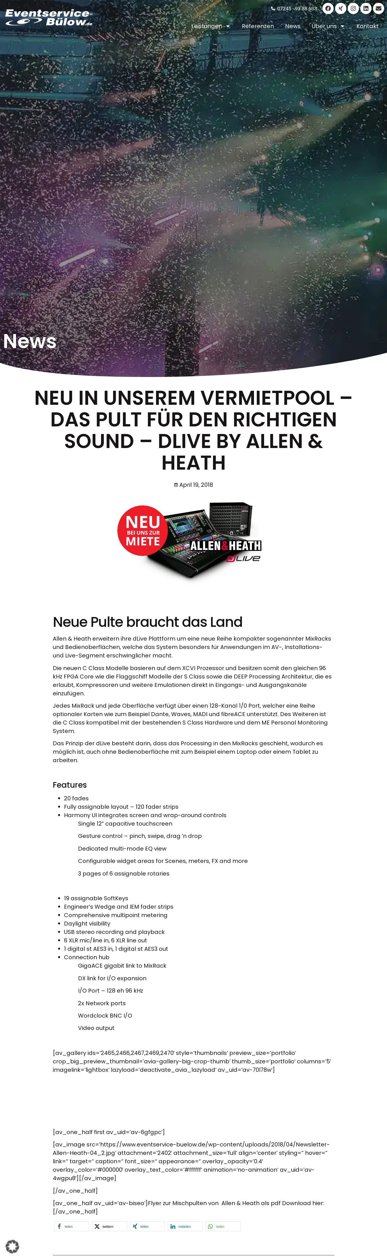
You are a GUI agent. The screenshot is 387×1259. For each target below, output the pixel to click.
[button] (71, 1226)
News (293, 26)
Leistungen (211, 26)
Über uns (328, 26)
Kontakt (367, 26)
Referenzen (258, 26)
